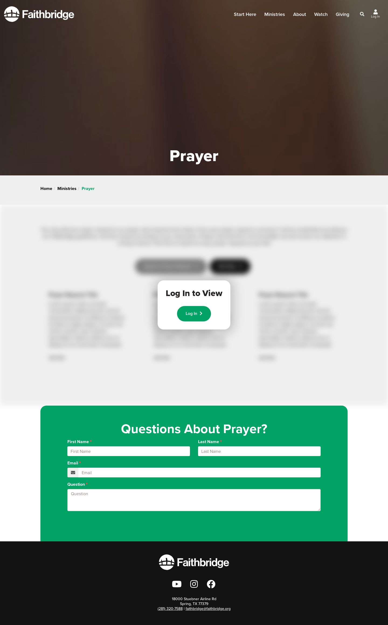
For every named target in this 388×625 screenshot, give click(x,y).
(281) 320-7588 (170, 609)
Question (76, 484)
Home (46, 188)
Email (72, 463)
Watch (321, 14)
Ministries (274, 16)
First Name (78, 442)
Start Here (245, 16)
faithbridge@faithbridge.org (208, 609)
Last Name (208, 442)
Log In (194, 313)
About (299, 16)
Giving (342, 14)
